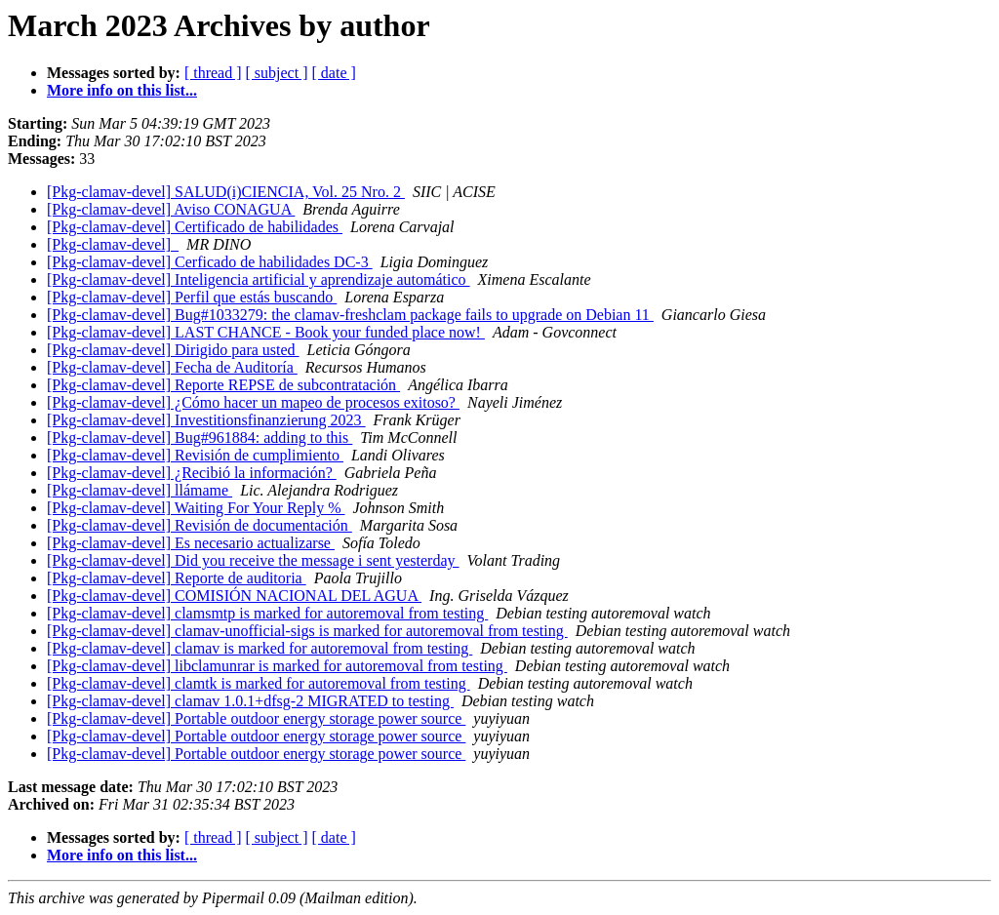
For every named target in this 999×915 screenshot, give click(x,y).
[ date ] (334, 72)
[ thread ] (213, 72)
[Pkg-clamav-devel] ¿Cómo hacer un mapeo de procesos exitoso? (253, 402)
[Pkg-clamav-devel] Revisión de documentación (199, 525)
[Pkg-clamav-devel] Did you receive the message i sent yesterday (253, 560)
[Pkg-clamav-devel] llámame (139, 490)
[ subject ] (277, 72)
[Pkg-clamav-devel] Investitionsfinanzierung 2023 (206, 420)
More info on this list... (122, 90)
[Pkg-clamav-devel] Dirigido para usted (173, 349)
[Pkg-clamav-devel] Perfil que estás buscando (192, 297)
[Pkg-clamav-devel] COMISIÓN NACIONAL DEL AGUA (234, 595)
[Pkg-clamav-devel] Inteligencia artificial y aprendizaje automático (258, 279)
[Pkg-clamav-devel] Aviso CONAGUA (171, 209)
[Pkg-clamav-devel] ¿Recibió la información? (192, 472)
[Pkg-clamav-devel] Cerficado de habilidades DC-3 (210, 262)
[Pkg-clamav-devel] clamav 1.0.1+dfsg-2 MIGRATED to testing (250, 701)
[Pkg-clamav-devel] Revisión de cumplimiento (195, 455)
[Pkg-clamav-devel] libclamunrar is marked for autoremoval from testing (277, 665)
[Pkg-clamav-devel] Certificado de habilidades (194, 227)
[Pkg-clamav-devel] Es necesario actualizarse (191, 543)
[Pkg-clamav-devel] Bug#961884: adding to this (199, 437)
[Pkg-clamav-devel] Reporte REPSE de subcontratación (223, 385)
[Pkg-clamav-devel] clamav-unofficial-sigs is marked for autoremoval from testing (307, 630)
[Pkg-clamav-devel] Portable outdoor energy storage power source (256, 718)
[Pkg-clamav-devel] (113, 244)
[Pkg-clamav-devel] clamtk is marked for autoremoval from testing (258, 683)
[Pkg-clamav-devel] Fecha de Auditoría (172, 367)
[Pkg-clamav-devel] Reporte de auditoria (176, 578)
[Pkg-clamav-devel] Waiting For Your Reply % (195, 507)
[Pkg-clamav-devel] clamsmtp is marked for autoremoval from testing (267, 613)
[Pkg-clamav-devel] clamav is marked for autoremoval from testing (259, 648)
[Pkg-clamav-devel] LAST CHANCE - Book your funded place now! (266, 332)
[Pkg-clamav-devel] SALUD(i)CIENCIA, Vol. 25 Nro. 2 (226, 191)
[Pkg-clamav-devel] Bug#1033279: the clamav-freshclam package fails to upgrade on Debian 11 (350, 314)
